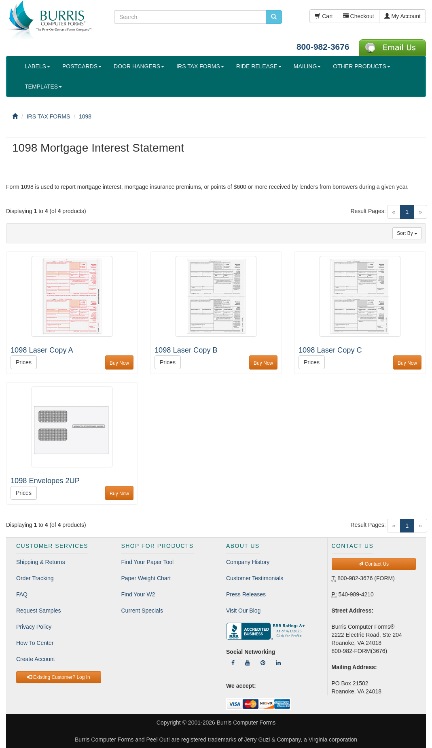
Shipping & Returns (40, 562)
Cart (323, 16)
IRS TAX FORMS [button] (200, 66)
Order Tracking (35, 578)
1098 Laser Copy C (330, 350)
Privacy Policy (33, 626)
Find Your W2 (138, 594)
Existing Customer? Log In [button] (58, 677)
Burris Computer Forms (246, 722)
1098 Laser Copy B (186, 350)
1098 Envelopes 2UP (45, 481)
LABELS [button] (37, 66)
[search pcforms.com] (274, 17)
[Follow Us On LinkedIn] (278, 663)
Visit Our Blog (243, 610)
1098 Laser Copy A (42, 350)
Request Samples (38, 610)
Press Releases (246, 594)
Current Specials (142, 610)
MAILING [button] (307, 66)
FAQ (22, 594)
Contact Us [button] (373, 564)
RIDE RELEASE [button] (259, 66)
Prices (24, 362)
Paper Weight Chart (146, 578)
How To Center (34, 643)
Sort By (407, 233)
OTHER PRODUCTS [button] (361, 66)
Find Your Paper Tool (147, 562)
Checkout (358, 16)
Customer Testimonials (254, 578)
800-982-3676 (322, 46)
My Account (402, 16)
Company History (247, 562)
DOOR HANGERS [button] (139, 66)
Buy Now (119, 363)
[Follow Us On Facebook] (233, 663)
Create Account (35, 659)
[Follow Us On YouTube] (247, 663)
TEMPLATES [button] (43, 86)
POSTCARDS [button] (82, 66)
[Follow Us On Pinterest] (263, 663)
